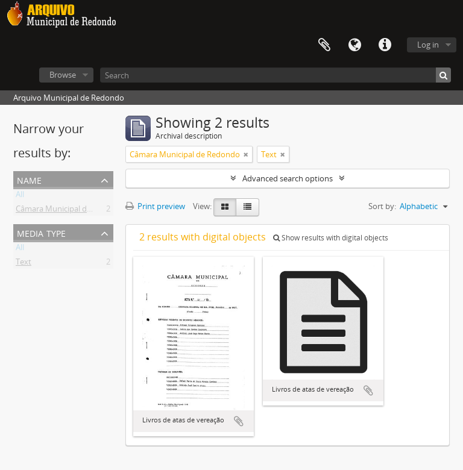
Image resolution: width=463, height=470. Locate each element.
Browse (62, 74)
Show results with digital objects (330, 238)
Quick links (385, 45)
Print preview (155, 206)
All (20, 196)
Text (23, 263)
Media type (41, 232)
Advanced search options (287, 178)
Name (29, 179)
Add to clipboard (239, 421)
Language (354, 45)
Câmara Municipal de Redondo (71, 210)
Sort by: (382, 206)
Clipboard (324, 45)
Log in (428, 44)
